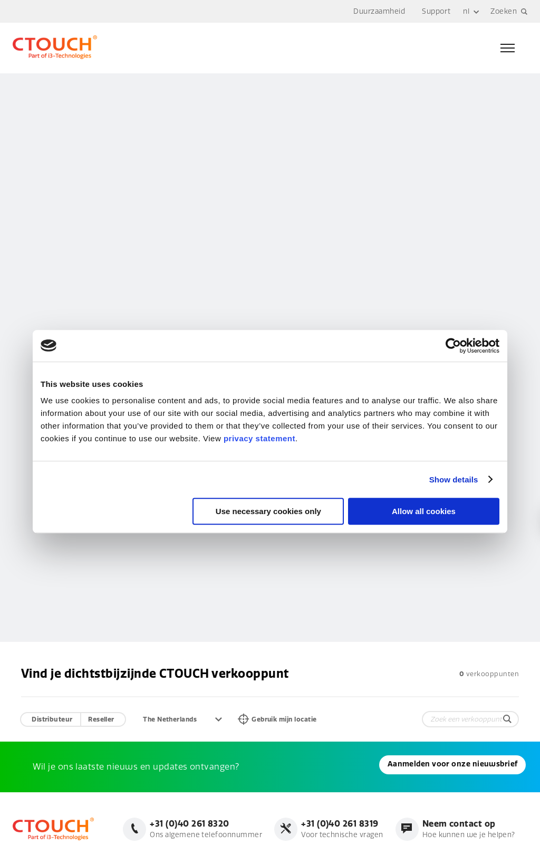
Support (435, 11)
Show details (453, 479)
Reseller (102, 719)
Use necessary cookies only (268, 511)
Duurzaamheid (378, 11)
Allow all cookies (424, 511)
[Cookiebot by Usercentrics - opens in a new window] (453, 346)
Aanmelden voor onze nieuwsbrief (92, 767)
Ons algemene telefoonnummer (197, 828)
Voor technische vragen (337, 828)
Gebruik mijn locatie (289, 719)
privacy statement (259, 438)
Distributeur (52, 719)
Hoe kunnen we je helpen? (467, 828)
